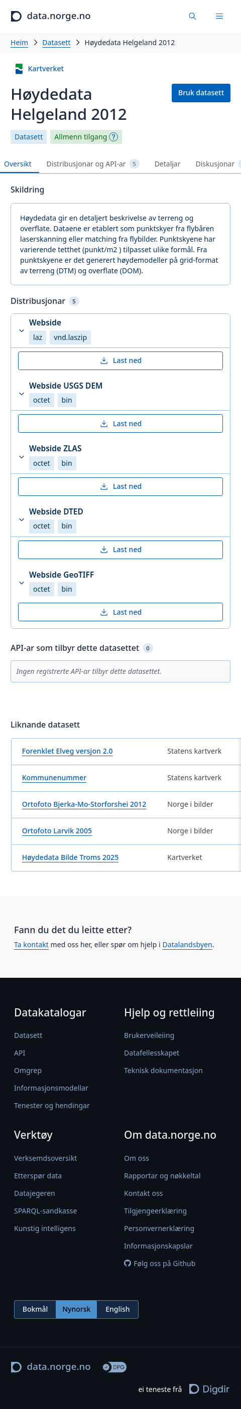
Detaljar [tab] (168, 163)
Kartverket (39, 69)
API (19, 1053)
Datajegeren (34, 1193)
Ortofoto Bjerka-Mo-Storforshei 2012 (84, 804)
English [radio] (117, 1309)
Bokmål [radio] (35, 1309)
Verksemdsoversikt (45, 1158)
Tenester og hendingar (52, 1105)
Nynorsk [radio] (76, 1309)
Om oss (136, 1158)
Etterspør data (38, 1175)
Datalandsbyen (187, 944)
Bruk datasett (201, 92)
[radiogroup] (76, 1309)
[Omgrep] (113, 136)
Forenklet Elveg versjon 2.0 (67, 751)
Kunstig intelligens (45, 1228)
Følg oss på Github (160, 1263)
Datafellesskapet (151, 1053)
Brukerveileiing (149, 1035)
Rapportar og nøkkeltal (162, 1175)
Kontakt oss (143, 1193)
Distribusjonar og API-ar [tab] (93, 164)
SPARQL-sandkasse (45, 1210)
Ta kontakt (31, 944)
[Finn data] (193, 16)
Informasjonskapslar (158, 1246)
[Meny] (219, 16)
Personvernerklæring (159, 1228)
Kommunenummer (54, 777)
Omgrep (28, 1070)
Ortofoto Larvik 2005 (57, 830)
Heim (19, 42)
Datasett (56, 42)
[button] (120, 330)
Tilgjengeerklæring (155, 1210)
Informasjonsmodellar (51, 1088)
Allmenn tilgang (80, 136)
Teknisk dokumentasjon (163, 1070)
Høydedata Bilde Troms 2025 (70, 857)
